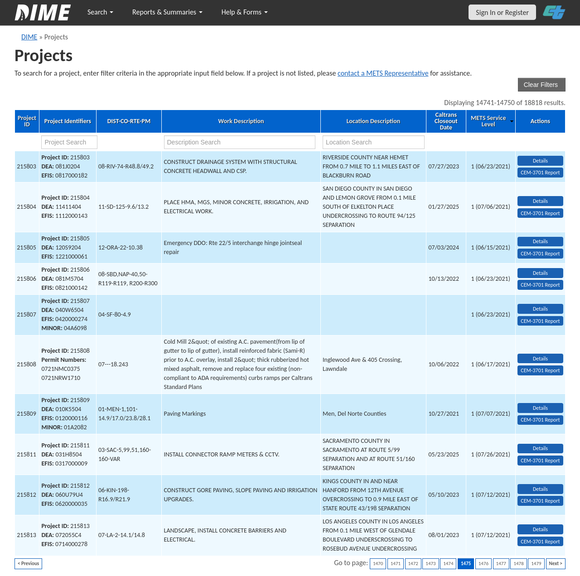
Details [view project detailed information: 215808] (540, 358)
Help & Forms (245, 12)
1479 (536, 563)
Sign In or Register (502, 12)
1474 (448, 563)
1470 (378, 563)
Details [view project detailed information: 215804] (540, 201)
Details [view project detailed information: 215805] (540, 241)
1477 (501, 563)
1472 (413, 563)
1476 (483, 563)
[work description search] (240, 142)
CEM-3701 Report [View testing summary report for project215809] (540, 420)
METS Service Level (488, 121)
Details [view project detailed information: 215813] (540, 529)
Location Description (374, 121)
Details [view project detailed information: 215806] (540, 273)
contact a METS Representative (383, 73)
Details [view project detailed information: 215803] (540, 161)
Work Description (241, 121)
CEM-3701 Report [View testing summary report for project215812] (540, 501)
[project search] (69, 142)
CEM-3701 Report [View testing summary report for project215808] (540, 370)
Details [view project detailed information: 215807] (540, 309)
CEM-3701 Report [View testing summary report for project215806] (540, 285)
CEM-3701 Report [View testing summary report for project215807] (540, 321)
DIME (29, 37)
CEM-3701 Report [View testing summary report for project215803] (540, 172)
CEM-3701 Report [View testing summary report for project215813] (540, 541)
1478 (518, 563)
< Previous (28, 563)
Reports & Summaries (167, 12)
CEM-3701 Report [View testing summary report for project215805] (540, 253)
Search (100, 12)
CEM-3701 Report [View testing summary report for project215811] (540, 460)
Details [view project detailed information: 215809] (540, 408)
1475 (466, 563)
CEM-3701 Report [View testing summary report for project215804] (540, 213)
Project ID (27, 121)
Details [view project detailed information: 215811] (540, 448)
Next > (555, 563)
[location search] (374, 142)
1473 (430, 563)
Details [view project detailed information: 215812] (540, 489)
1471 (396, 563)
